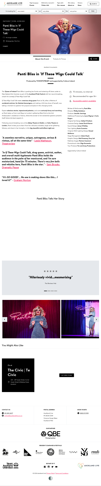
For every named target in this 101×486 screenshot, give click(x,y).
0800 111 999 (84, 413)
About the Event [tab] (42, 59)
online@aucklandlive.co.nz (13, 416)
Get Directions (66, 375)
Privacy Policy (51, 473)
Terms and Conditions (62, 473)
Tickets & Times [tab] (59, 59)
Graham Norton (22, 180)
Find (92, 11)
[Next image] (96, 319)
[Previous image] (4, 319)
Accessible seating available (84, 100)
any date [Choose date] (46, 11)
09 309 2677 (8, 413)
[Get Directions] (66, 375)
